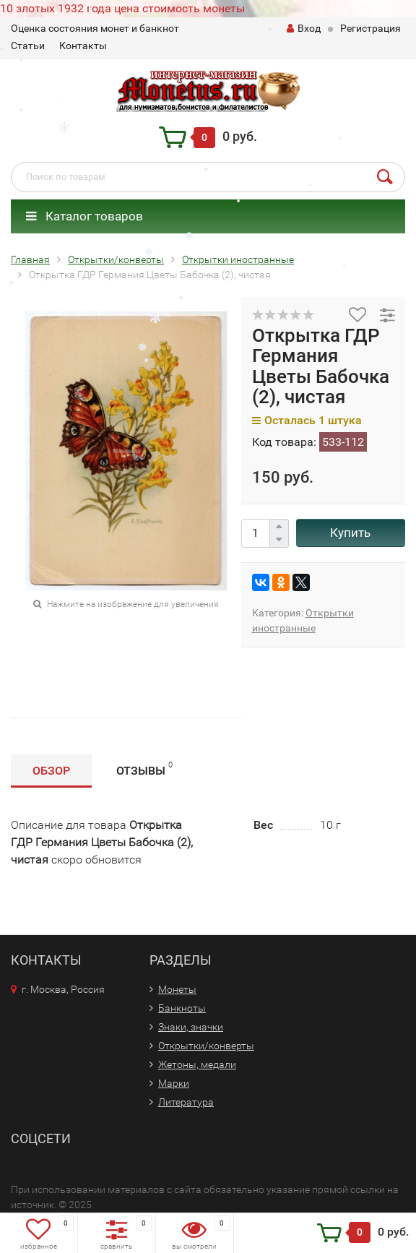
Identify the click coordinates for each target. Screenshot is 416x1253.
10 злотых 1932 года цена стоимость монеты (122, 8)
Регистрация (370, 28)
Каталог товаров (84, 216)
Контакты (83, 45)
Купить (350, 532)
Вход (304, 28)
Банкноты (182, 1008)
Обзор (51, 771)
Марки (173, 1083)
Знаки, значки (190, 1027)
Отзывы (144, 768)
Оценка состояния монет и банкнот (95, 28)
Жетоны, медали (197, 1064)
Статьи (28, 45)
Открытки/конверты (206, 1045)
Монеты (177, 989)
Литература (186, 1102)
